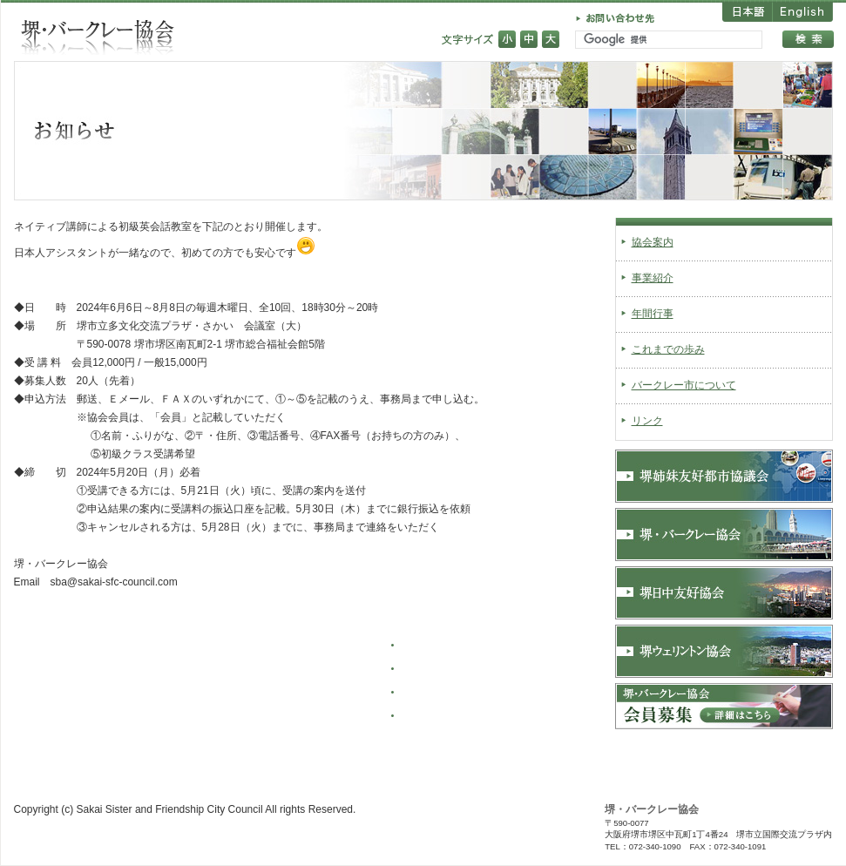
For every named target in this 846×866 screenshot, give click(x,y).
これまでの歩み (668, 349)
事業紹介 (652, 278)
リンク (647, 421)
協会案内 (652, 242)
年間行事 (652, 314)
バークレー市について (684, 385)
